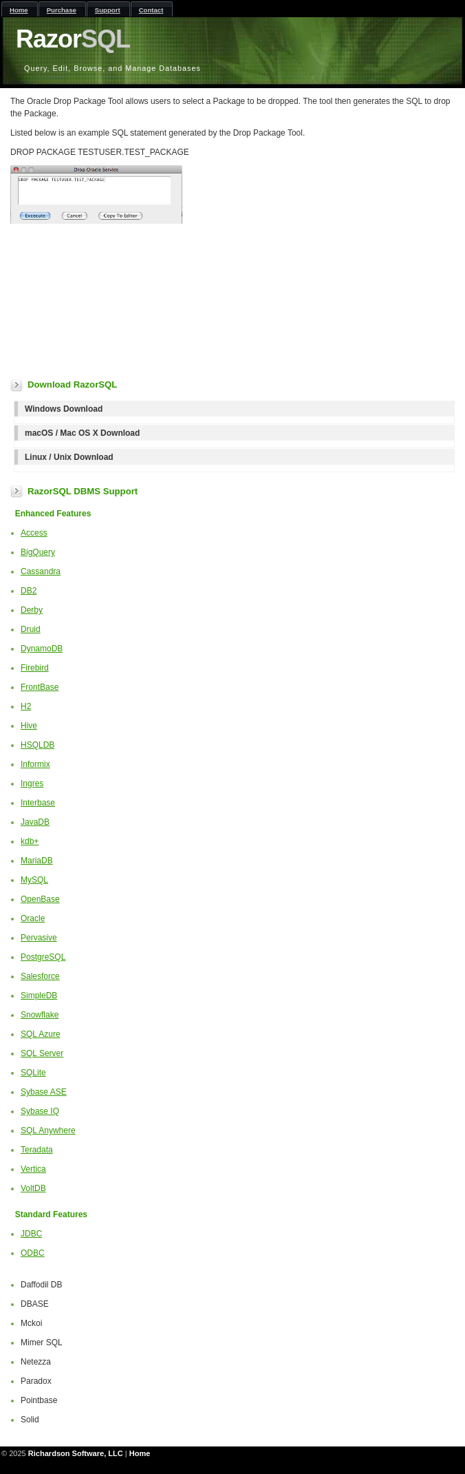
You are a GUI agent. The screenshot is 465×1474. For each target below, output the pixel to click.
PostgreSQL (43, 957)
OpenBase (40, 899)
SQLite (33, 1072)
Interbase (38, 803)
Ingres (32, 783)
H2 (26, 706)
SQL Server (42, 1053)
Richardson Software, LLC (75, 1453)
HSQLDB (37, 745)
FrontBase (39, 687)
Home (140, 1453)
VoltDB (33, 1188)
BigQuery (38, 552)
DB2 (28, 591)
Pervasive (39, 938)
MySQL (34, 880)
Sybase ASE (44, 1092)
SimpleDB (39, 995)
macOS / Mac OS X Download (82, 433)
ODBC (33, 1253)
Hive (29, 725)
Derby (32, 610)
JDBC (31, 1234)
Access (34, 533)
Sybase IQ (40, 1111)
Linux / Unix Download (69, 457)
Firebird (35, 668)
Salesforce (40, 976)
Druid (31, 629)
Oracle (33, 918)
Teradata (37, 1150)
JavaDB (35, 822)
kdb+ (30, 841)
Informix (35, 764)
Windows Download (63, 409)
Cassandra (41, 571)
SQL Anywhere (48, 1130)
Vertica (33, 1169)
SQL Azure (41, 1034)
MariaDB (37, 860)
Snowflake (39, 1015)
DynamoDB (42, 648)
